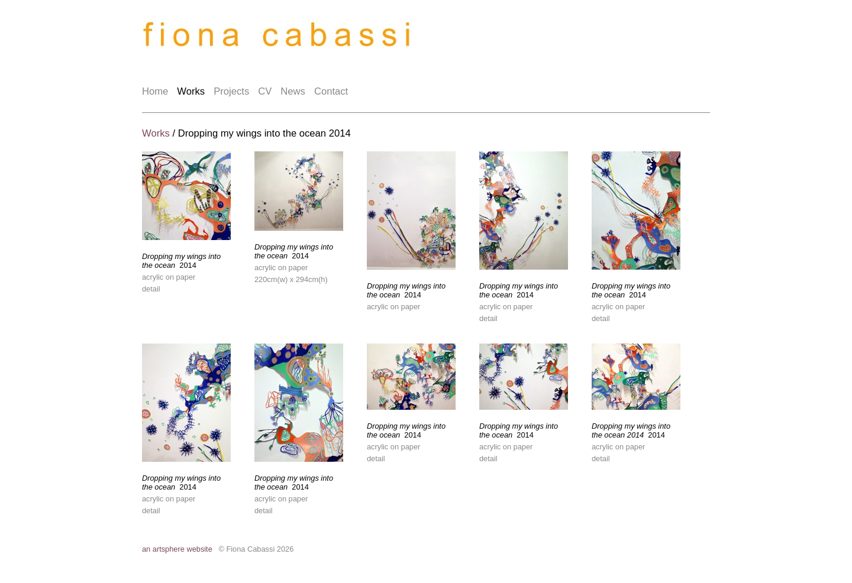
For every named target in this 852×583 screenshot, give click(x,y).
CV (265, 91)
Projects (231, 91)
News (292, 91)
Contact (331, 91)
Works (191, 91)
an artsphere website (177, 549)
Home (155, 91)
